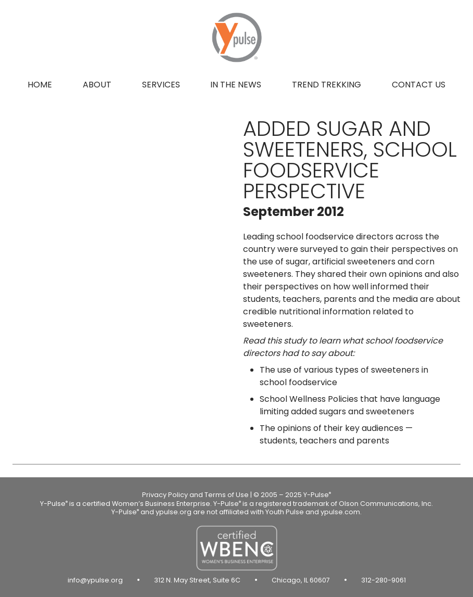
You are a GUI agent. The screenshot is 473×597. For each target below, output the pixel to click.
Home (40, 85)
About (97, 85)
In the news (235, 85)
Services (161, 85)
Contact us (418, 85)
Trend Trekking (326, 85)
